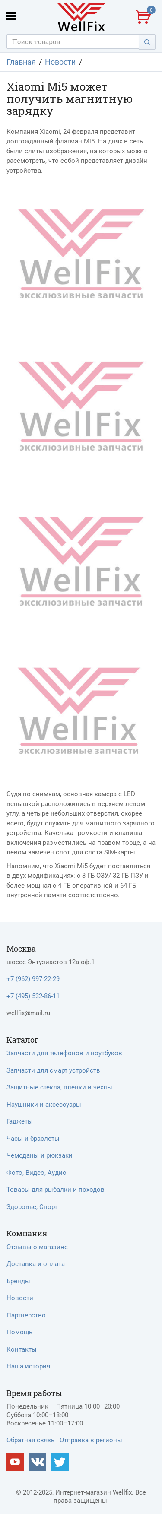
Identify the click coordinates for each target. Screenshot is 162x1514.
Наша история (28, 1366)
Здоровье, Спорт (31, 1207)
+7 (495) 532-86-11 (33, 996)
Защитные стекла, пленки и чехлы (59, 1087)
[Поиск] (147, 41)
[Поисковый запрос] (72, 41)
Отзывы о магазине (37, 1247)
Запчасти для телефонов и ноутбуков (64, 1053)
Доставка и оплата (35, 1264)
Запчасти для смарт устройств (53, 1070)
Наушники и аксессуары (43, 1104)
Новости (19, 1298)
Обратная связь (30, 1440)
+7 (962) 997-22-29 (33, 979)
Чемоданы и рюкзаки (39, 1155)
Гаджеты (19, 1121)
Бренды (18, 1281)
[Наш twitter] (60, 1462)
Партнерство (26, 1315)
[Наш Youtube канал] (15, 1462)
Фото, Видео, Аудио (36, 1173)
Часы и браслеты (33, 1139)
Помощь (19, 1332)
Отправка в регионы (91, 1440)
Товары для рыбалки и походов (55, 1189)
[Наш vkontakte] (37, 1462)
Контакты (21, 1349)
